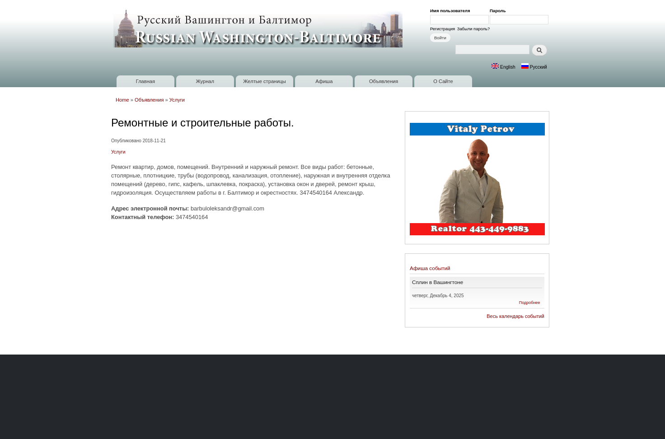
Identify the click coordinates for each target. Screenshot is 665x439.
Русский (534, 67)
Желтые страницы (264, 81)
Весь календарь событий (515, 316)
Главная (145, 81)
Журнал (205, 81)
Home (122, 100)
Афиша (323, 81)
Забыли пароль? (473, 28)
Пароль (499, 10)
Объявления (383, 81)
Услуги (177, 100)
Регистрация (442, 28)
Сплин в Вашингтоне (437, 282)
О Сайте (443, 81)
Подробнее (529, 302)
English (503, 67)
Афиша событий (430, 268)
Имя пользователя (451, 10)
